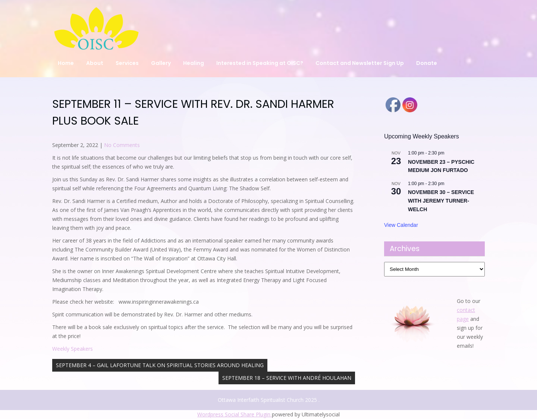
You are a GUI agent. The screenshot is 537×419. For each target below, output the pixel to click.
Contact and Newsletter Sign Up (359, 63)
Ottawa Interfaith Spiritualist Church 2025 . (269, 399)
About (94, 63)
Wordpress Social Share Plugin (234, 414)
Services (127, 63)
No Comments (122, 144)
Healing (193, 63)
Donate (426, 63)
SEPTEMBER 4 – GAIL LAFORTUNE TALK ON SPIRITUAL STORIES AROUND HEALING (160, 365)
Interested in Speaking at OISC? (259, 63)
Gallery (161, 63)
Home (66, 63)
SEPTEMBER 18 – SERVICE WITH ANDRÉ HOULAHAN (286, 377)
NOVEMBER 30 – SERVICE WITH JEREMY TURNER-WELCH (441, 200)
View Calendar (401, 225)
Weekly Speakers (72, 348)
